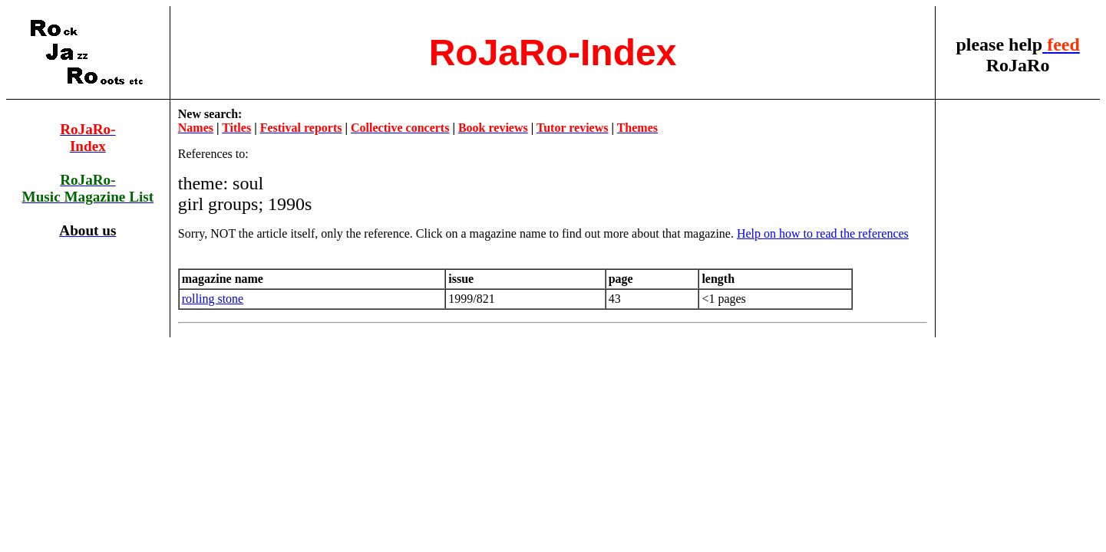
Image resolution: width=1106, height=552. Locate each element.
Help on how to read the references (823, 233)
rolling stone (212, 298)
